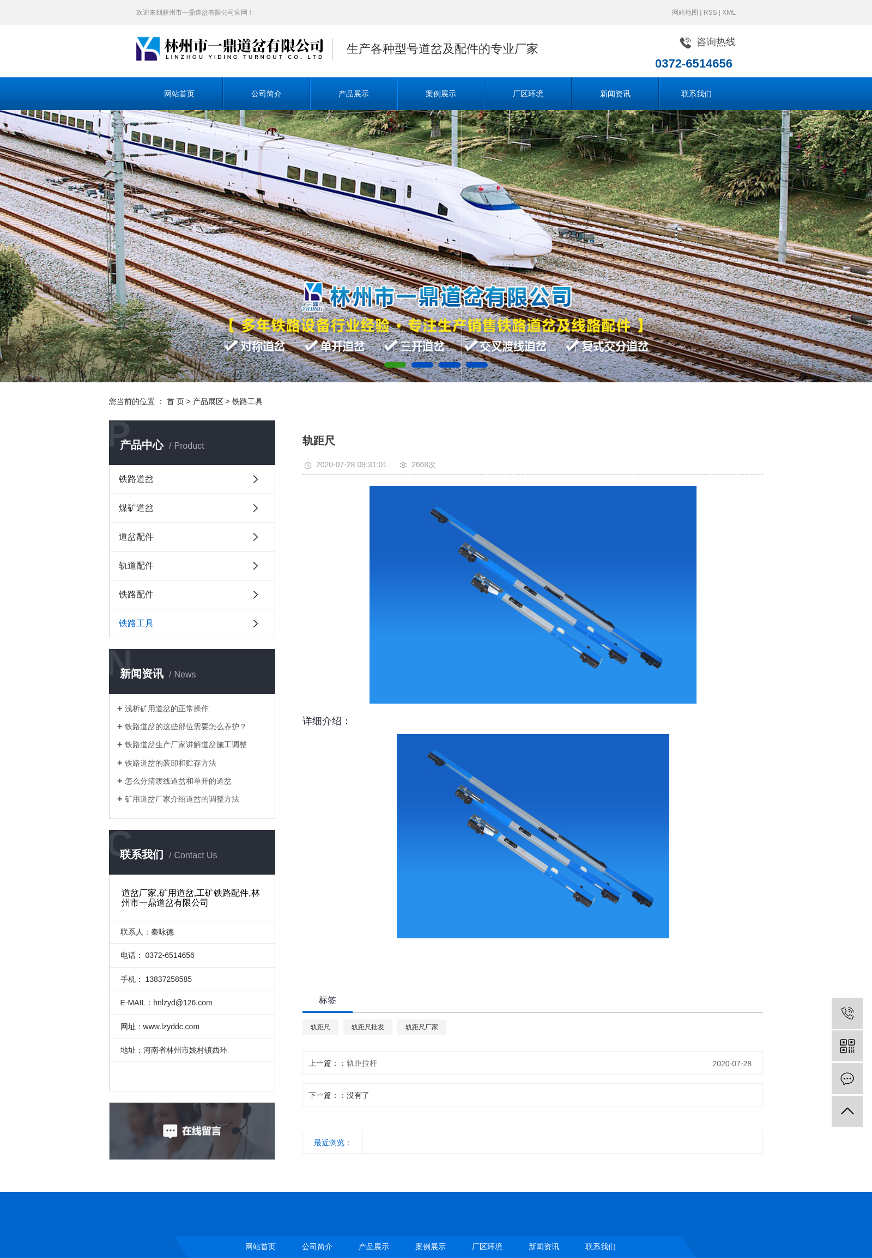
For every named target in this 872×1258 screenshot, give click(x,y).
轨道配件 (136, 565)
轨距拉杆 (362, 1063)
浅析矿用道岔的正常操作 (167, 708)
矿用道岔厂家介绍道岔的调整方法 (182, 799)
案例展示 (441, 93)
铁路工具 (247, 401)
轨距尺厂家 (421, 1027)
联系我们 (696, 93)
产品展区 (208, 401)
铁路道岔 (136, 479)
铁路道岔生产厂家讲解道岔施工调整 (186, 744)
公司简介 (266, 93)
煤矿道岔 (136, 507)
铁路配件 (136, 594)
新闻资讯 (615, 93)
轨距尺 (320, 1027)
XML (729, 12)
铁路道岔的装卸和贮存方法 (170, 763)
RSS (710, 12)
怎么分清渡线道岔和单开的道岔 (178, 781)
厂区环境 (528, 93)
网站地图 (685, 12)
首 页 (175, 401)
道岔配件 (136, 536)
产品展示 (353, 93)
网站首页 (179, 93)
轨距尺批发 (368, 1027)
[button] (395, 365)
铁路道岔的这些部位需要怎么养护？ (186, 726)
